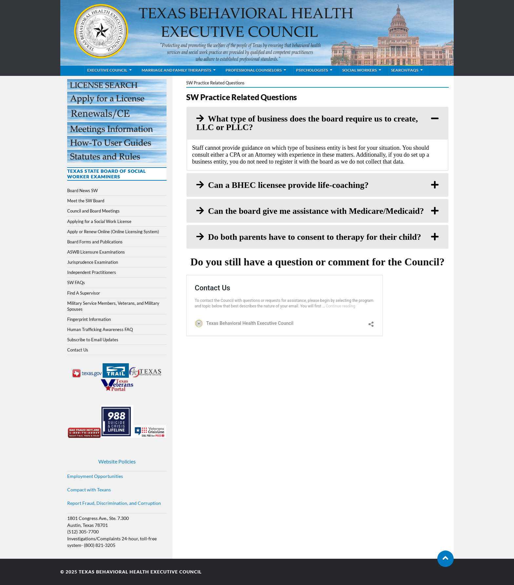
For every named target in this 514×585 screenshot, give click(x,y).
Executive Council (107, 70)
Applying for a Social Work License (99, 221)
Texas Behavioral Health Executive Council (140, 571)
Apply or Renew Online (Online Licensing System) (113, 231)
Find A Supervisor (83, 293)
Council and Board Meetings (93, 211)
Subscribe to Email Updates (92, 339)
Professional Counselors (254, 70)
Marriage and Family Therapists (176, 70)
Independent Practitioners (91, 272)
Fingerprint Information (89, 319)
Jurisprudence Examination (92, 262)
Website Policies (117, 461)
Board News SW (82, 190)
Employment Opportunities (95, 476)
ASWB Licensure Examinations (96, 252)
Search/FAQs (404, 70)
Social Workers (359, 70)
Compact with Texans (89, 489)
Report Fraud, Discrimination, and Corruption (114, 503)
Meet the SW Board (85, 200)
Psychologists (312, 70)
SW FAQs (76, 282)
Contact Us (77, 349)
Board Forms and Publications (95, 241)
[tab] (317, 123)
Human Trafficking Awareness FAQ (100, 329)
